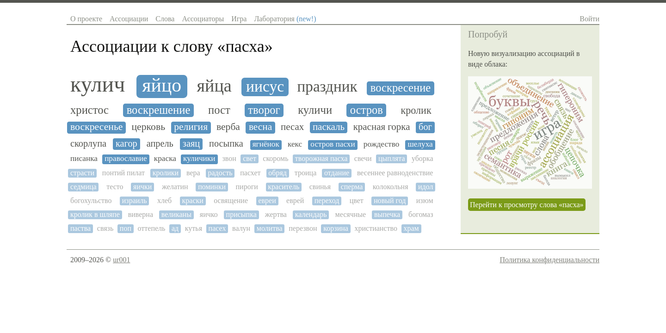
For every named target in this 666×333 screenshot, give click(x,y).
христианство (375, 228)
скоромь (275, 158)
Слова (164, 19)
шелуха (419, 144)
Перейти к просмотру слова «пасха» (527, 205)
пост (219, 110)
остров (366, 110)
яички (142, 187)
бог (425, 127)
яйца (214, 85)
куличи (315, 110)
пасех (217, 228)
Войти (589, 19)
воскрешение (159, 110)
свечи (363, 158)
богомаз (420, 214)
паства (80, 228)
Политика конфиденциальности (549, 260)
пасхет (250, 173)
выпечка (387, 214)
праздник (327, 86)
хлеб (164, 200)
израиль (134, 200)
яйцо (161, 85)
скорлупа (88, 143)
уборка (422, 158)
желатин (175, 187)
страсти (82, 173)
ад (175, 228)
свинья (320, 187)
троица (305, 173)
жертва (276, 214)
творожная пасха (321, 158)
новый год (390, 200)
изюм (424, 200)
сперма (352, 187)
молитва (270, 228)
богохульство (90, 200)
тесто (114, 187)
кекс (295, 144)
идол (425, 187)
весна (260, 127)
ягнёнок (266, 144)
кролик (416, 110)
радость (220, 173)
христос (89, 110)
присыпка (241, 214)
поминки (212, 187)
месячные (350, 214)
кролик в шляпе (95, 214)
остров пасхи (332, 144)
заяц (191, 143)
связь (105, 228)
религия (191, 127)
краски (193, 200)
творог (264, 110)
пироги (247, 187)
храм (411, 228)
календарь (311, 214)
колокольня (390, 187)
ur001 (121, 260)
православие (126, 158)
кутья (193, 228)
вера (193, 173)
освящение (231, 200)
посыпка (226, 143)
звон (229, 158)
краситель (283, 187)
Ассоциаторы (203, 19)
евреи (267, 200)
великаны (176, 214)
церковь (149, 127)
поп (125, 228)
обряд (277, 173)
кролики (166, 173)
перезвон (303, 228)
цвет (357, 200)
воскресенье (96, 127)
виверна (140, 214)
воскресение (400, 87)
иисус (265, 86)
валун (241, 228)
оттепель (152, 228)
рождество (381, 144)
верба (228, 127)
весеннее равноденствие (395, 173)
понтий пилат (123, 173)
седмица (83, 187)
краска (165, 158)
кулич (97, 84)
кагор (126, 143)
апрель (160, 143)
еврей (295, 200)
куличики (199, 158)
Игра (239, 19)
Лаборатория (285, 19)
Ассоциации (129, 19)
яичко (209, 214)
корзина (335, 228)
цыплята (391, 158)
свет (249, 158)
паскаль (329, 127)
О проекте (86, 19)
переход (326, 200)
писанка (84, 158)
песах (292, 127)
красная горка (381, 127)
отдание (336, 173)
